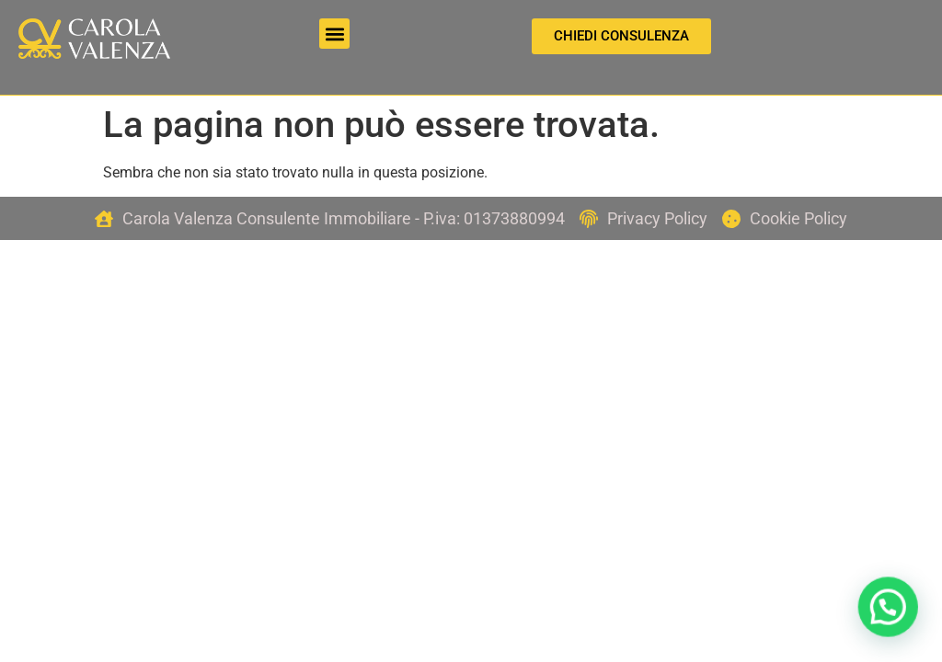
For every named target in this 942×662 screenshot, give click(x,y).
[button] (334, 33)
